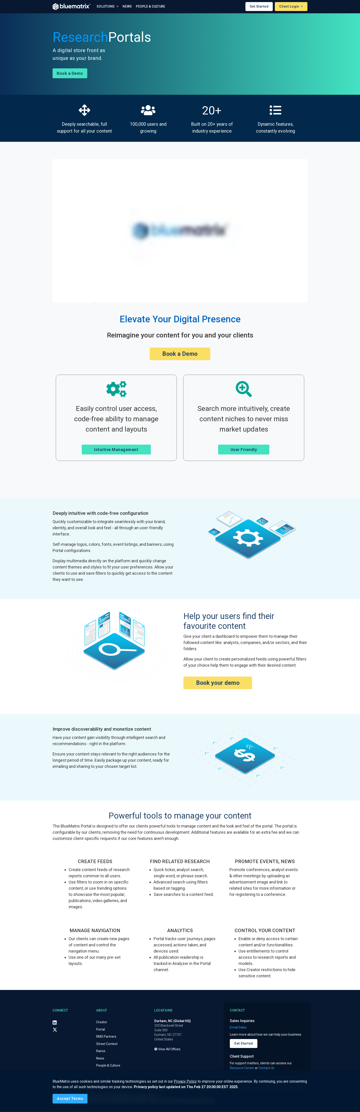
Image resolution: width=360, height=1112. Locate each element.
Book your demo (217, 683)
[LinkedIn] (55, 1022)
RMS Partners (106, 1037)
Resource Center (242, 1068)
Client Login (289, 6)
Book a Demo (70, 73)
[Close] (70, 1099)
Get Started (259, 6)
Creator (101, 1022)
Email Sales (238, 1027)
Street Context (107, 1044)
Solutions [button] (106, 6)
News (127, 6)
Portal (100, 1029)
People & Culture (150, 6)
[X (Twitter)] (55, 1029)
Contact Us (266, 1068)
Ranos (100, 1051)
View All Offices (167, 1049)
